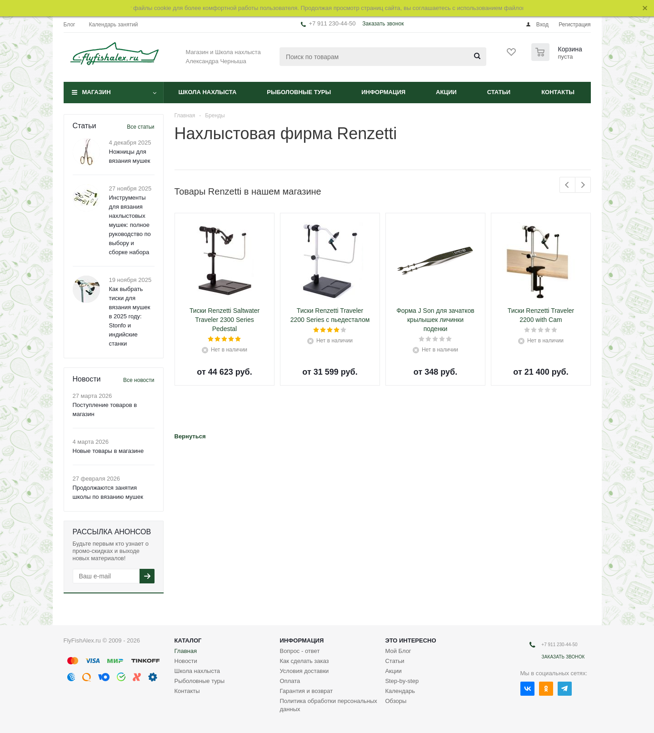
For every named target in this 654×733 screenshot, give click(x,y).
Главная (186, 651)
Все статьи (140, 127)
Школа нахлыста (208, 92)
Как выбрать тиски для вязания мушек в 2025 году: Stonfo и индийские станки (129, 316)
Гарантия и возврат (306, 691)
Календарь (400, 691)
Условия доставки (304, 671)
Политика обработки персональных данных (328, 705)
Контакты (557, 92)
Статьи (499, 92)
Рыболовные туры (299, 92)
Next (582, 184)
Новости (186, 661)
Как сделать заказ (304, 661)
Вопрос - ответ (300, 651)
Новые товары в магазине (108, 450)
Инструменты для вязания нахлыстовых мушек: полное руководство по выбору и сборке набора (130, 225)
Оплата (290, 681)
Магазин (96, 92)
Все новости (138, 380)
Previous (567, 184)
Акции (446, 92)
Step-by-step (402, 681)
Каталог (188, 640)
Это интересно (410, 640)
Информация (383, 92)
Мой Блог (398, 651)
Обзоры (395, 701)
